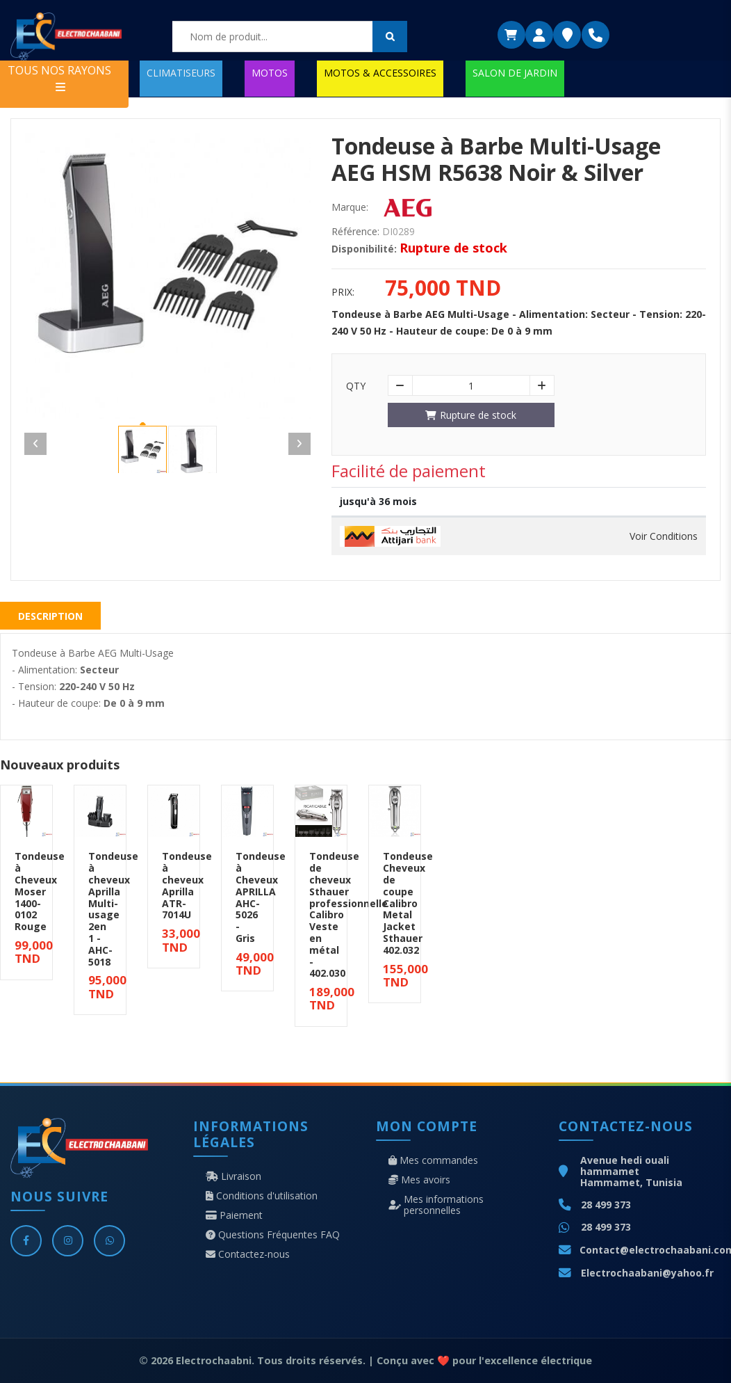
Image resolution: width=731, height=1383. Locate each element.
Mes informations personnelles (436, 1205)
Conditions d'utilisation (262, 1195)
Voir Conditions (664, 536)
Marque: (349, 207)
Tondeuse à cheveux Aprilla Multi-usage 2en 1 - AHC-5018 (113, 908)
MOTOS (270, 72)
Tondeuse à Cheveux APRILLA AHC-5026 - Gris (261, 897)
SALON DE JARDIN (515, 72)
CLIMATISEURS (181, 72)
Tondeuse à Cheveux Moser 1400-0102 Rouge (40, 891)
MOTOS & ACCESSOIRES (380, 72)
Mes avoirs (419, 1179)
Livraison (233, 1176)
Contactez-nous (248, 1254)
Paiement (234, 1215)
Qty (356, 386)
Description (50, 616)
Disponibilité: (364, 249)
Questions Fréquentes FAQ (273, 1234)
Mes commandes (433, 1160)
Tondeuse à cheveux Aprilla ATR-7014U (187, 885)
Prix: (342, 292)
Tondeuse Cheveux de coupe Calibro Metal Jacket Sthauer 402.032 (408, 902)
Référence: (355, 231)
